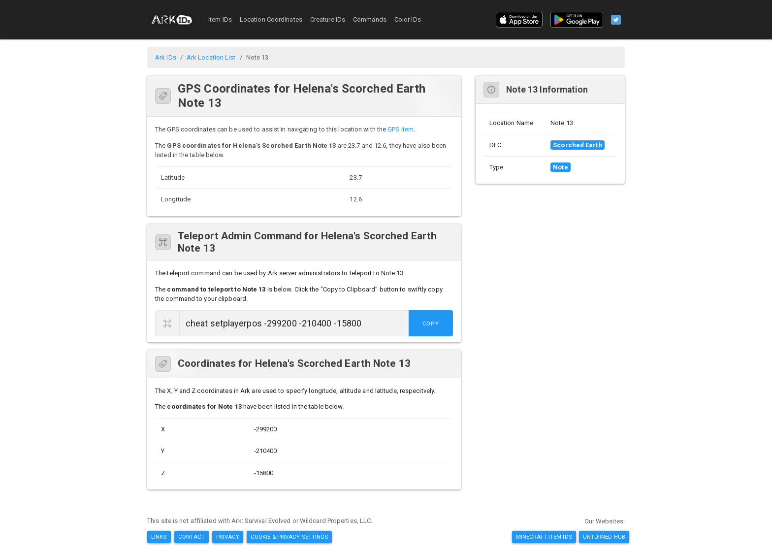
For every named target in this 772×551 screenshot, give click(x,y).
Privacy (227, 536)
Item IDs (220, 19)
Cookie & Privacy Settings (289, 536)
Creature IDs (327, 19)
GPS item (400, 129)
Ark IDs (165, 57)
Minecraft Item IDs (544, 536)
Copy (430, 324)
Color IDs (407, 19)
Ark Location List (211, 57)
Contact (191, 536)
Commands (369, 19)
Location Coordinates (271, 19)
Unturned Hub (604, 536)
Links (159, 536)
